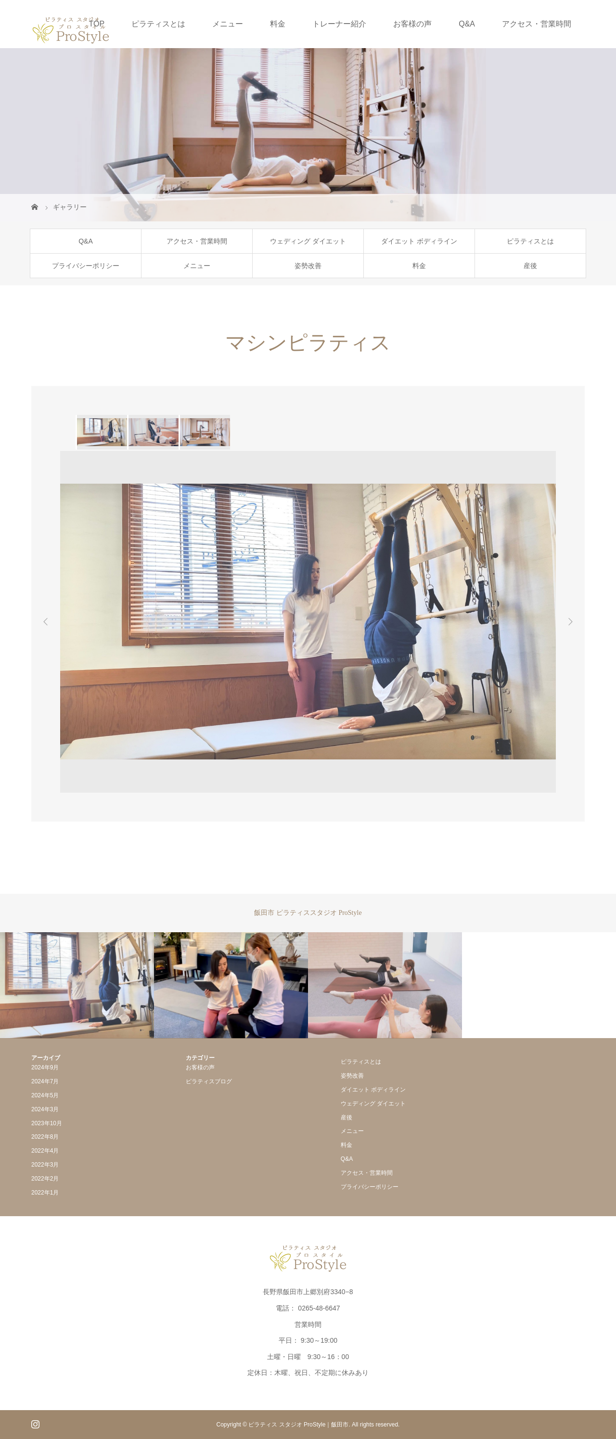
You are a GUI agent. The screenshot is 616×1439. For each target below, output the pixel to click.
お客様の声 (412, 24)
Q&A (467, 24)
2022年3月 (45, 1164)
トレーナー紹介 (339, 24)
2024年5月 (45, 1095)
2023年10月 (46, 1123)
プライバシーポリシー (85, 266)
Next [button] (570, 622)
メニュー (227, 24)
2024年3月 (45, 1109)
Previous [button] (46, 622)
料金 (277, 24)
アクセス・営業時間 (536, 24)
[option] (101, 432)
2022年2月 (45, 1178)
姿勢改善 (308, 266)
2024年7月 (45, 1081)
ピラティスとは (158, 24)
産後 (530, 266)
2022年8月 (45, 1136)
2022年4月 (45, 1150)
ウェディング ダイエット (308, 241)
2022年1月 (45, 1192)
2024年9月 (45, 1067)
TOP (97, 24)
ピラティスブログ (209, 1081)
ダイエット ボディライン (419, 241)
